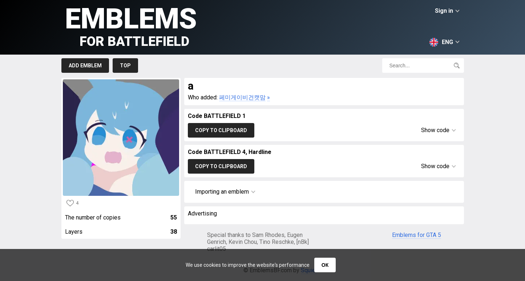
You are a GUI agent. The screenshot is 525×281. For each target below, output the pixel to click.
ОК (325, 265)
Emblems (131, 25)
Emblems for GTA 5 (416, 234)
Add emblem (85, 65)
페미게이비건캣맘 (242, 97)
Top (125, 65)
